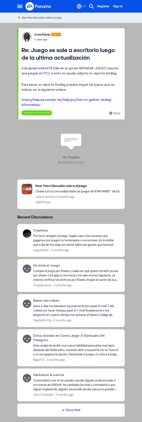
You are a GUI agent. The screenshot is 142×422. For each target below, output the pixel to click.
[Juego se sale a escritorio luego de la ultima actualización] (47, 39)
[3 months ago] (59, 250)
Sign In (118, 6)
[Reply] (114, 113)
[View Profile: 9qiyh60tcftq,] (27, 304)
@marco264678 (40, 68)
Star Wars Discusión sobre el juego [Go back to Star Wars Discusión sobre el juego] (39, 17)
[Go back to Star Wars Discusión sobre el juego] (77, 186)
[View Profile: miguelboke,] (27, 233)
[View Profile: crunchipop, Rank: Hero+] (26, 37)
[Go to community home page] (38, 6)
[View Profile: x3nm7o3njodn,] (27, 378)
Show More (71, 410)
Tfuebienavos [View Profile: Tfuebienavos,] (42, 285)
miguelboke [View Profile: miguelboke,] (41, 250)
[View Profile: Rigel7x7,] (27, 339)
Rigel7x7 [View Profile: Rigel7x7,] (38, 360)
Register (103, 6)
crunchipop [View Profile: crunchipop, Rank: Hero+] (42, 34)
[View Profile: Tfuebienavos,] (27, 268)
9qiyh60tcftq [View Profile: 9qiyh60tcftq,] (42, 320)
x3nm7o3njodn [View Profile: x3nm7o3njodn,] (43, 395)
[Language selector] (81, 6)
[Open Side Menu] (19, 6)
